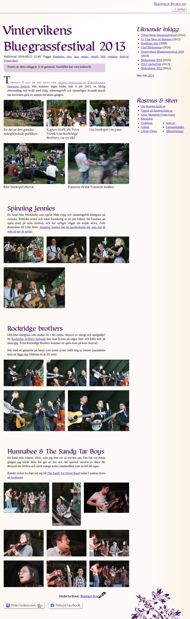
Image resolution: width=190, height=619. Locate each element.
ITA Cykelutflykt (151, 64)
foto (69, 56)
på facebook (14, 477)
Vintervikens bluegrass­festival (159, 35)
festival (124, 56)
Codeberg (147, 123)
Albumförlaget (174, 131)
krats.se (170, 123)
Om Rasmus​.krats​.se (153, 106)
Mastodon (147, 118)
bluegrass (58, 56)
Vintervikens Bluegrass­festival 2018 (162, 51)
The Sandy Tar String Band (63, 473)
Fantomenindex (175, 127)
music (84, 56)
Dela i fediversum (23, 605)
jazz (76, 56)
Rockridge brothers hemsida (28, 339)
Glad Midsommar (151, 47)
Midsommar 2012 (151, 68)
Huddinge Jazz (150, 43)
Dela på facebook (67, 605)
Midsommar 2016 (151, 60)
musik (94, 56)
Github (145, 127)
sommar (112, 56)
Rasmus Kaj (89, 596)
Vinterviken (11, 60)
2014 (151, 75)
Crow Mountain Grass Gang (158, 114)
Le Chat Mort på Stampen (156, 39)
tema (181, 9)
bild (103, 56)
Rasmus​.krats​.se (170, 4)
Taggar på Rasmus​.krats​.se (157, 110)
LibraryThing (149, 131)
